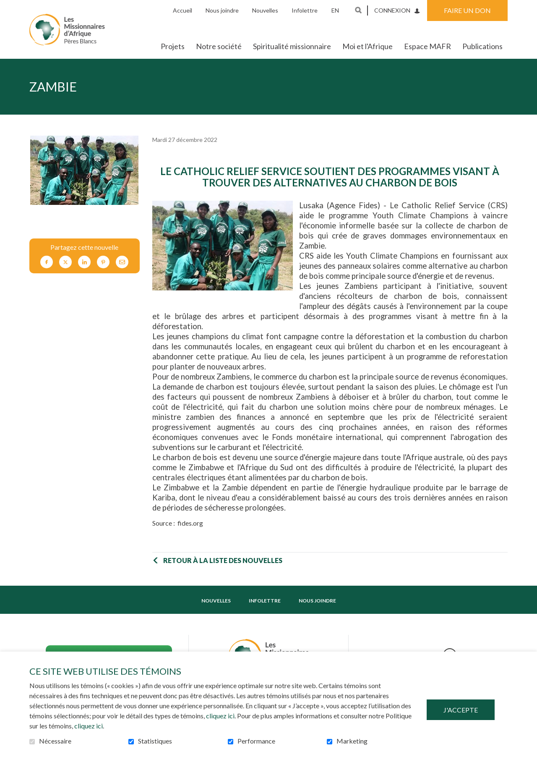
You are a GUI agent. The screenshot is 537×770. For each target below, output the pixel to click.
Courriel (122, 262)
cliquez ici (220, 716)
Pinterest (103, 262)
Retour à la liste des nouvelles (222, 560)
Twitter (65, 262)
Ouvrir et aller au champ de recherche (358, 10)
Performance (256, 741)
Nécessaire (55, 741)
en (335, 10)
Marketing (352, 741)
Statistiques (155, 741)
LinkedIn (84, 262)
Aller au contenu (6, 6)
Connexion (392, 10)
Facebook (46, 262)
